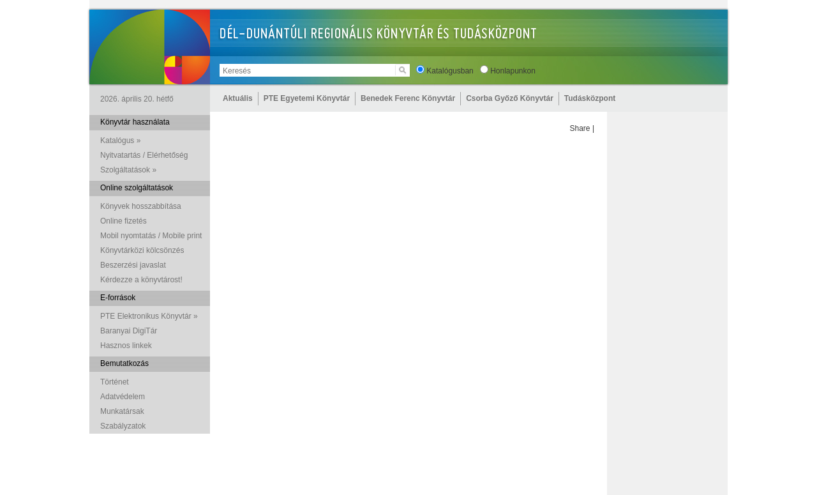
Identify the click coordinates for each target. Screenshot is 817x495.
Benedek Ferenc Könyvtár (408, 98)
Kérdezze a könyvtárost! (141, 279)
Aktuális (238, 98)
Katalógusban (449, 70)
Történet (114, 381)
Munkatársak (122, 411)
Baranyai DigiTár (128, 330)
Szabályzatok (123, 426)
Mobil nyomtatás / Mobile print (151, 235)
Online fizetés (123, 221)
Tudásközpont (589, 98)
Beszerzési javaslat (133, 265)
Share (580, 128)
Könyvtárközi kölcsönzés (142, 250)
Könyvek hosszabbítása (140, 206)
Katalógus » (120, 140)
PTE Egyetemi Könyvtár (307, 98)
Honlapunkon (513, 70)
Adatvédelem (122, 396)
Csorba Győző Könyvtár (509, 98)
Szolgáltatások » (128, 169)
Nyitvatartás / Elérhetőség (144, 155)
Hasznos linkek (126, 345)
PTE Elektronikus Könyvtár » (149, 316)
